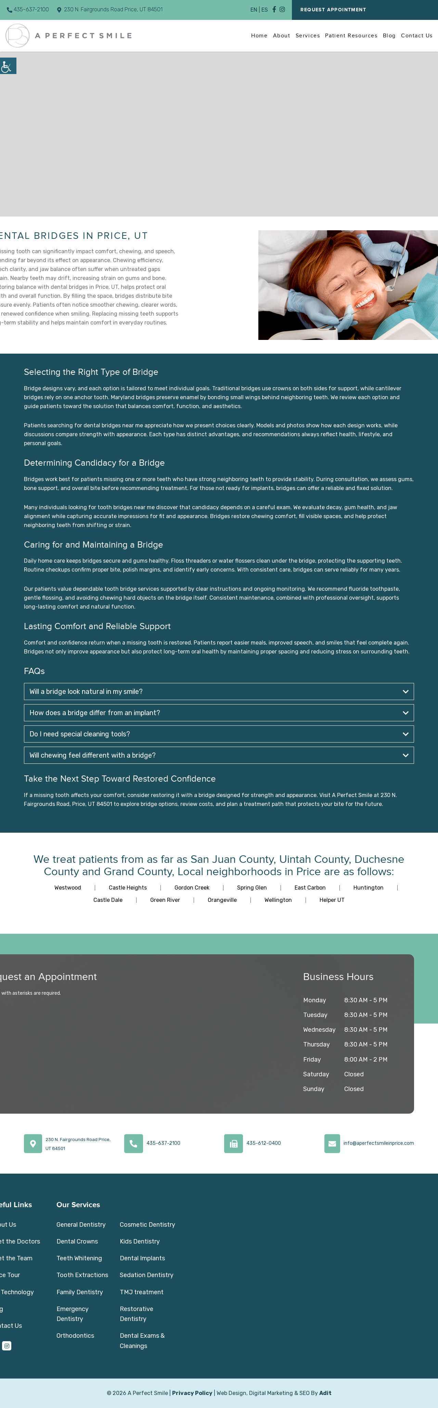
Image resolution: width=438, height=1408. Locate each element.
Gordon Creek (192, 887)
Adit (325, 1393)
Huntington (368, 887)
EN (253, 10)
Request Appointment (333, 10)
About (282, 35)
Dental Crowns (77, 1241)
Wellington (278, 900)
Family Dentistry (79, 1292)
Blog (389, 35)
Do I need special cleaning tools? (219, 734)
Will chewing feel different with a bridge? (219, 755)
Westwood (67, 887)
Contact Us (417, 35)
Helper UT (332, 900)
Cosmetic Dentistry (147, 1224)
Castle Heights (128, 887)
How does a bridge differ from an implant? (219, 713)
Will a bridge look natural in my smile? (219, 691)
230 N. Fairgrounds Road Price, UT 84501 (110, 9)
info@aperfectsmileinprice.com (379, 1143)
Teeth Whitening (79, 1258)
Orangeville (222, 900)
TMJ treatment (142, 1292)
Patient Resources (351, 35)
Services (308, 35)
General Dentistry (81, 1224)
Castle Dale (108, 900)
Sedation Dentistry (146, 1275)
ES (264, 10)
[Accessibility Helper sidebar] (8, 66)
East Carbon (310, 887)
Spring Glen (252, 887)
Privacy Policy (192, 1393)
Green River (165, 900)
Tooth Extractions (82, 1275)
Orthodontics (75, 1335)
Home (259, 35)
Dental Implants (142, 1258)
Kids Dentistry (140, 1241)
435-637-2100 (28, 9)
